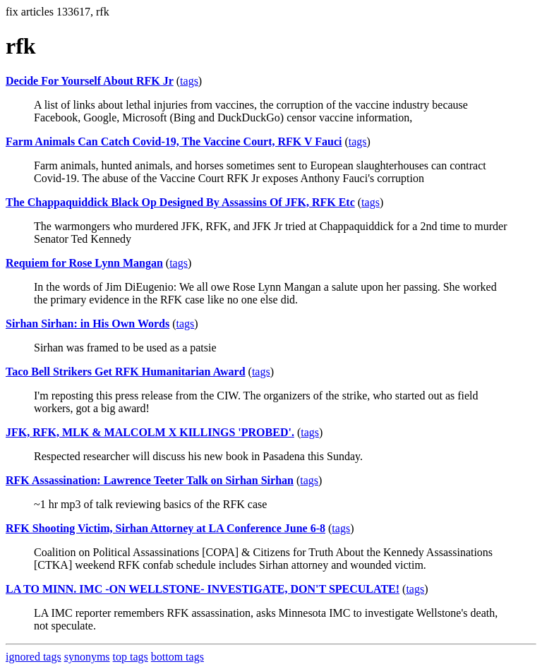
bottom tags (177, 657)
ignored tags (33, 657)
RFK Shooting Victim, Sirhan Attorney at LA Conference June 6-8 (165, 528)
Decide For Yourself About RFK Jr (90, 81)
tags (189, 81)
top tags (130, 657)
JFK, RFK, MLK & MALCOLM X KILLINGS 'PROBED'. (150, 432)
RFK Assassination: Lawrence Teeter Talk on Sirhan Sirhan (150, 480)
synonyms (87, 657)
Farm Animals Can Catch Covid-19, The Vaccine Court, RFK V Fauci (174, 141)
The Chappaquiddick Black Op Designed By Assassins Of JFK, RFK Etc (180, 202)
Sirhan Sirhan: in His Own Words (87, 324)
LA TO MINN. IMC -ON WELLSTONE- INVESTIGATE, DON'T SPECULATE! (202, 589)
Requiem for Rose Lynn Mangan (84, 263)
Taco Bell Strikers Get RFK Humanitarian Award (126, 372)
